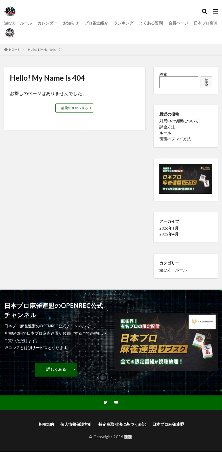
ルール (165, 132)
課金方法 (167, 126)
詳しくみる (56, 369)
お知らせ (71, 23)
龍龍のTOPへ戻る (74, 108)
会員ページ (178, 23)
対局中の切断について (179, 120)
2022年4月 (169, 233)
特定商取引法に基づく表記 (122, 424)
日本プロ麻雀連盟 (168, 424)
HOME (14, 49)
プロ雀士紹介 (96, 23)
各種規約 (46, 424)
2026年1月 (169, 228)
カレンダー (47, 23)
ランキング (123, 23)
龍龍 (128, 437)
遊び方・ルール (18, 23)
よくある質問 (151, 23)
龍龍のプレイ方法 (175, 138)
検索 (163, 74)
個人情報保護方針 (76, 424)
